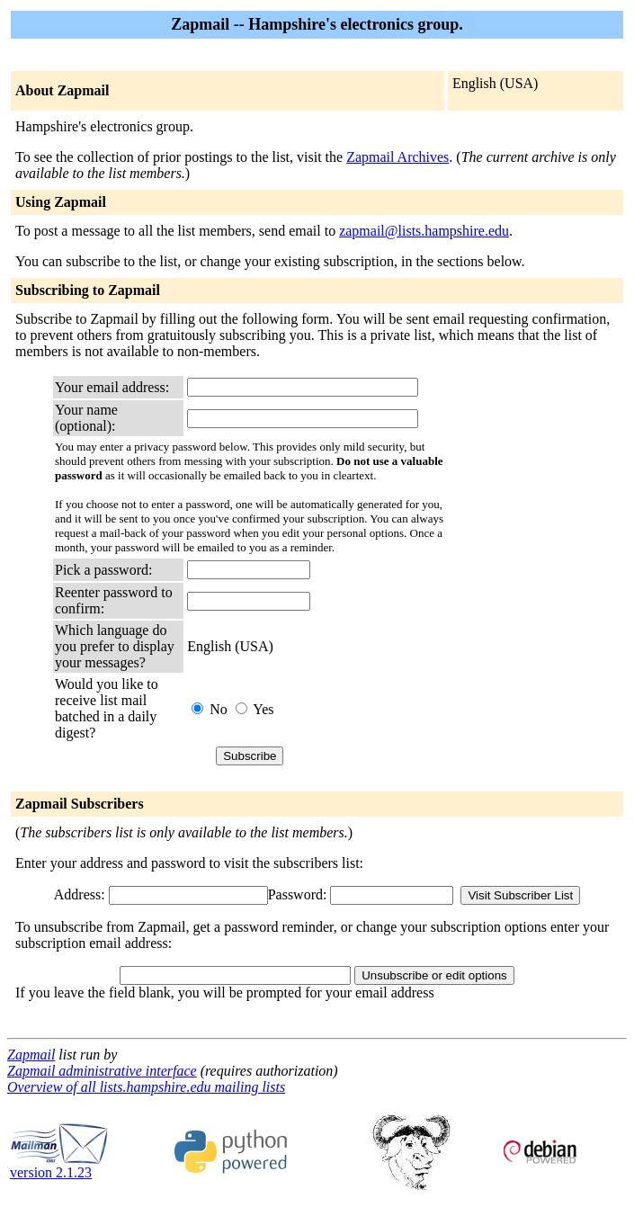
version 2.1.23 (59, 1166)
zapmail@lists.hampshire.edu (424, 230)
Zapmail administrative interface (102, 1070)
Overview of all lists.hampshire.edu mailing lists (146, 1087)
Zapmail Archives (397, 157)
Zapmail (31, 1054)
